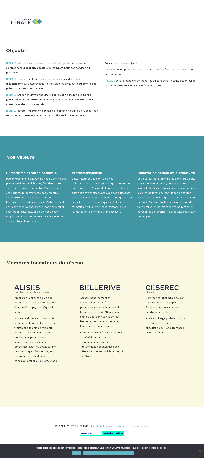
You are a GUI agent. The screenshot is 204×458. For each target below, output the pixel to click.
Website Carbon (113, 433)
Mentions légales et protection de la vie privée (120, 426)
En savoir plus (36, 323)
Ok (76, 453)
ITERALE (75, 426)
